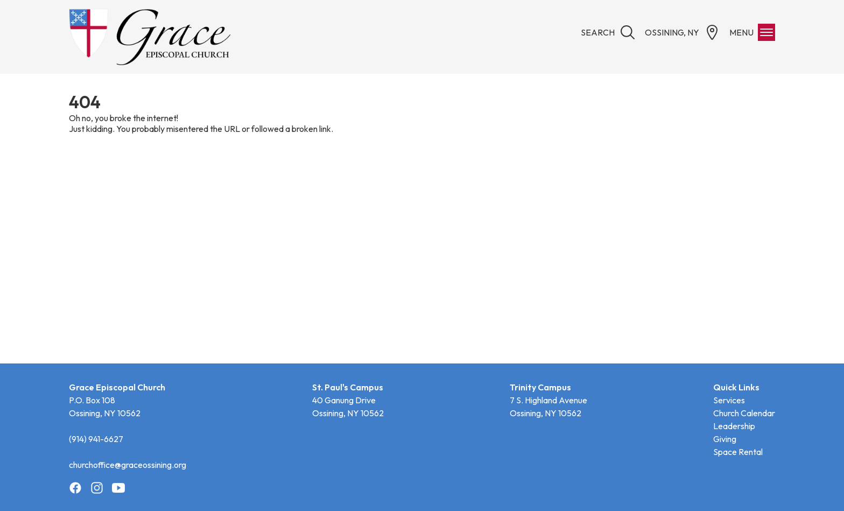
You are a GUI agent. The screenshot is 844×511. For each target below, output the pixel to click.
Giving (724, 438)
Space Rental (738, 451)
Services (729, 400)
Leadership (734, 426)
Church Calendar (744, 413)
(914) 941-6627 (96, 438)
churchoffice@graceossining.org (127, 464)
